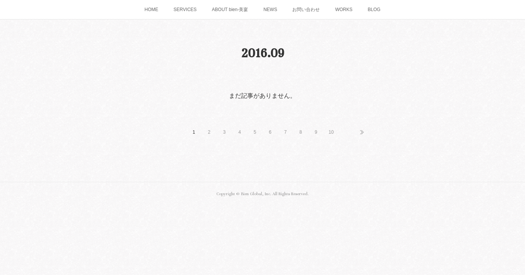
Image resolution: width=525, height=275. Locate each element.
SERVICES (185, 9)
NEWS (270, 9)
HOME (151, 9)
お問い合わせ (306, 9)
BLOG (374, 9)
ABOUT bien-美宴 (230, 9)
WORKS (343, 9)
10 (331, 132)
